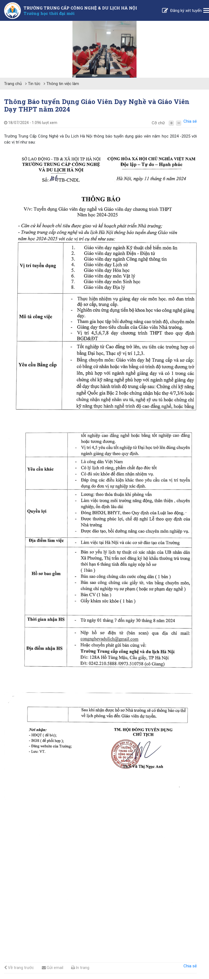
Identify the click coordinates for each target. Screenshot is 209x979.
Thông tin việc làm (62, 83)
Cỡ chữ (158, 122)
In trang (80, 967)
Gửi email (52, 967)
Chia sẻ (190, 121)
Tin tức (34, 83)
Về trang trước (19, 967)
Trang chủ (13, 83)
